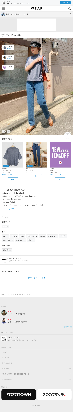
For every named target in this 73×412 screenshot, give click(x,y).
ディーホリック (12, 294)
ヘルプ (4, 352)
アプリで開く (65, 3)
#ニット (5, 236)
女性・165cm (7, 250)
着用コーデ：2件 (7, 174)
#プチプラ (63, 236)
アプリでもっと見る (36, 278)
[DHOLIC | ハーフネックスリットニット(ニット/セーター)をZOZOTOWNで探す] (12, 179)
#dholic (22, 236)
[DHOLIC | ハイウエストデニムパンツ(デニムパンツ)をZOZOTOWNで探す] (36, 176)
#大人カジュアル (32, 236)
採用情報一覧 (68, 327)
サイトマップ (6, 357)
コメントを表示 (8, 209)
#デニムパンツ (52, 236)
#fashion (42, 236)
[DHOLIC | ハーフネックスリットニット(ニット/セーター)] (8, 47)
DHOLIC (5, 226)
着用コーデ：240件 (55, 174)
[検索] (69, 8)
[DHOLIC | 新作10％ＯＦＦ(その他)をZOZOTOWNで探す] (60, 179)
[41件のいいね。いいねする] (67, 135)
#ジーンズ (14, 236)
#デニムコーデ (20, 240)
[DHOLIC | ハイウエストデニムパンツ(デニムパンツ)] (8, 57)
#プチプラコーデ (8, 240)
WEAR (3, 294)
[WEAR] (36, 8)
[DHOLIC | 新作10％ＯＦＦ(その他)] (8, 67)
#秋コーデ (31, 240)
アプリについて (7, 363)
